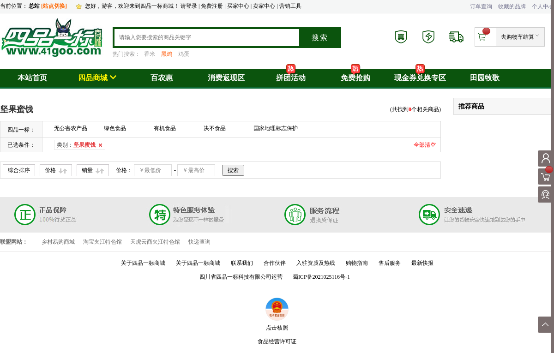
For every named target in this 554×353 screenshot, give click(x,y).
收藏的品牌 (512, 6)
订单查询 (481, 6)
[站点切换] (54, 6)
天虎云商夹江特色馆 (155, 242)
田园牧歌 (485, 78)
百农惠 (162, 78)
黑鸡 (166, 54)
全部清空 (425, 145)
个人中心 (543, 6)
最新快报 (422, 263)
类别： (76, 145)
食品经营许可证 (277, 341)
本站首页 (32, 78)
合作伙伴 (275, 263)
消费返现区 (226, 78)
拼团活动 (291, 78)
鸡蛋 (183, 54)
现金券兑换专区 (420, 78)
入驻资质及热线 (315, 263)
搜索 (320, 38)
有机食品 (165, 128)
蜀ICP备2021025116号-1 (321, 277)
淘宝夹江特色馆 (102, 242)
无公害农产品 (70, 128)
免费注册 (212, 6)
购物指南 (357, 263)
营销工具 (290, 6)
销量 (87, 170)
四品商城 (97, 78)
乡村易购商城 (58, 242)
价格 (50, 170)
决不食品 (215, 128)
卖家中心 (264, 6)
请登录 (189, 6)
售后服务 (390, 263)
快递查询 (199, 242)
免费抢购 (355, 78)
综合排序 (19, 170)
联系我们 (242, 263)
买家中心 (239, 6)
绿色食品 (115, 128)
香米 (149, 54)
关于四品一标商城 (143, 263)
